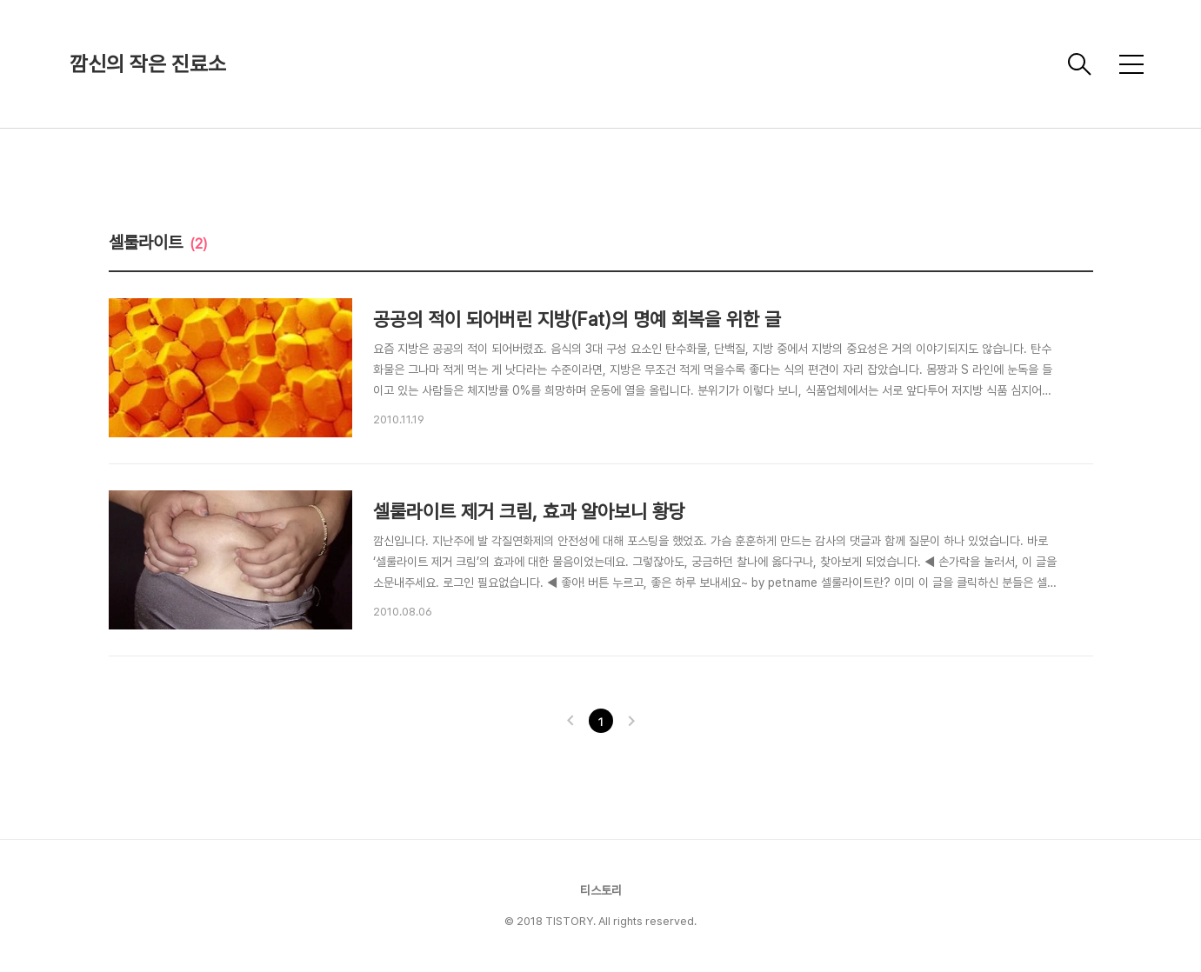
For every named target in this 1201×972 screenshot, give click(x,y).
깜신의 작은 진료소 (148, 64)
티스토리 (601, 890)
